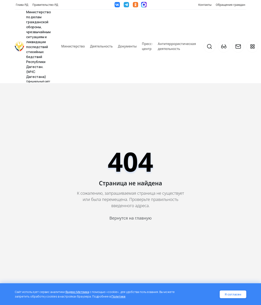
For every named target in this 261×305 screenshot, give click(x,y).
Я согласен (233, 294)
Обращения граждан (230, 5)
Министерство (73, 46)
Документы (127, 46)
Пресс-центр (147, 46)
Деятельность (101, 46)
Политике (118, 297)
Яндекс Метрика (77, 292)
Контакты (205, 5)
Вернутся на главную (130, 218)
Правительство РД (45, 5)
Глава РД (22, 5)
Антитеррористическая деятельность (177, 46)
